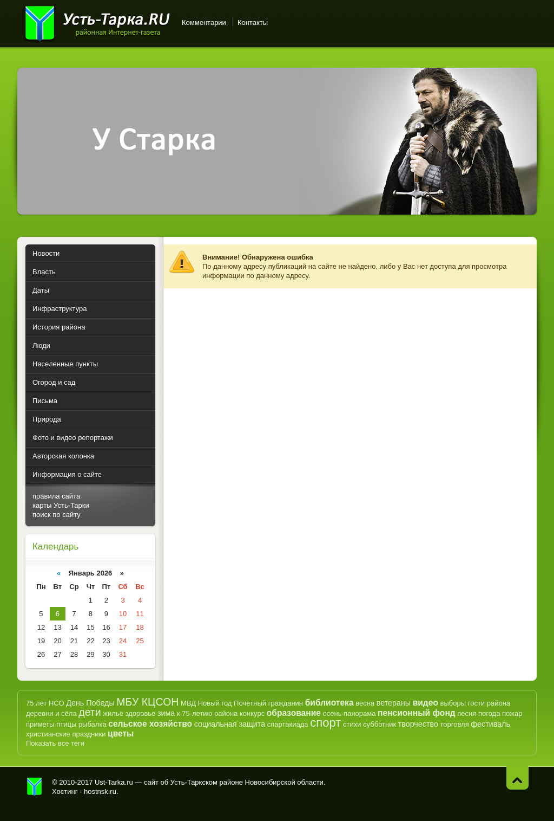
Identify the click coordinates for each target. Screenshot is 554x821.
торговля (454, 724)
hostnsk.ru (100, 791)
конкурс (252, 713)
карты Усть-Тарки (60, 505)
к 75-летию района (207, 713)
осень (332, 713)
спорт (325, 722)
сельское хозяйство (150, 723)
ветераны (394, 703)
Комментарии (204, 22)
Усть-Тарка (97, 22)
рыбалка (92, 724)
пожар (512, 713)
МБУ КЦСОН (147, 702)
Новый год (215, 703)
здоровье (140, 713)
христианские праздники (65, 734)
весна (364, 703)
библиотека (329, 702)
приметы (40, 724)
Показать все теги (55, 743)
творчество (418, 724)
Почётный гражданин (268, 703)
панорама (359, 713)
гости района (489, 703)
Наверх (517, 778)
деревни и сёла (51, 713)
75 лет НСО (45, 703)
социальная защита (229, 724)
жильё (113, 713)
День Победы (90, 703)
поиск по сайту (56, 514)
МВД (188, 703)
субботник (379, 724)
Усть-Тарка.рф (34, 787)
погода (489, 713)
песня (466, 713)
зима (166, 713)
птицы (66, 724)
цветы (121, 733)
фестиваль (490, 724)
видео (425, 702)
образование (294, 712)
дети (89, 712)
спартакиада (287, 724)
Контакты (253, 22)
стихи (352, 724)
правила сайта (56, 496)
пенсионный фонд (417, 712)
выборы (453, 703)
